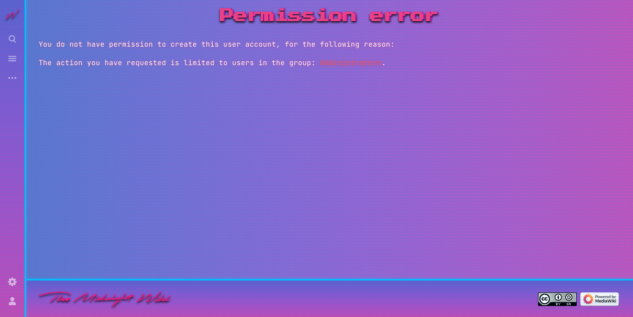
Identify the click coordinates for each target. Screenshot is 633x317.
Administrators (351, 62)
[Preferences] (12, 282)
